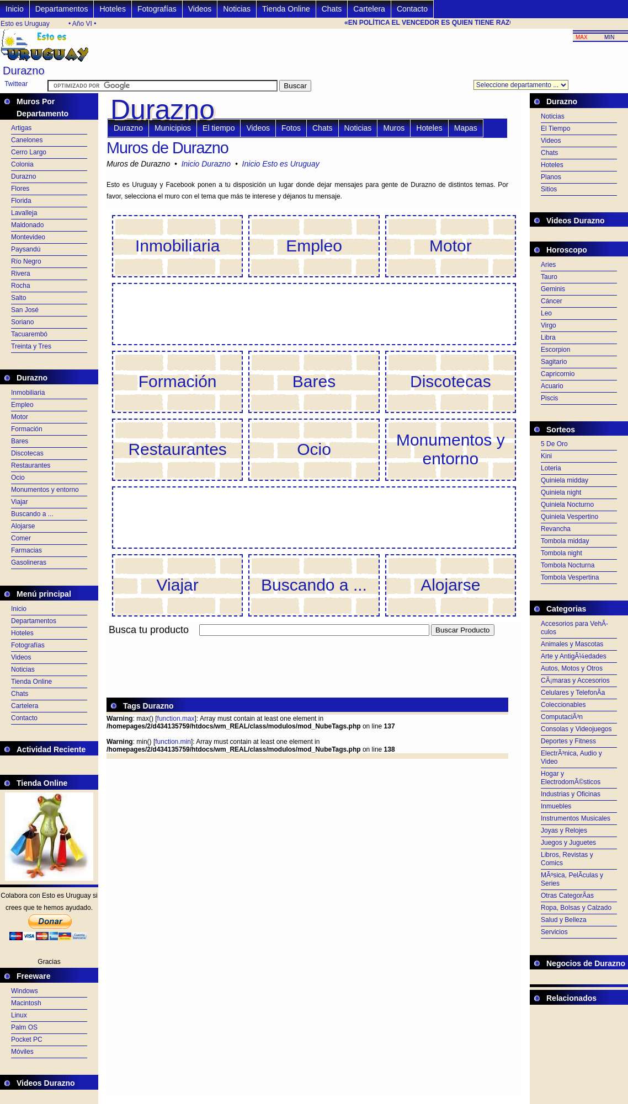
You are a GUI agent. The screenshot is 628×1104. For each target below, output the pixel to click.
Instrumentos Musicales (575, 818)
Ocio (18, 477)
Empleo (22, 405)
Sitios (549, 189)
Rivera (20, 273)
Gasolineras (28, 562)
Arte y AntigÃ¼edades (573, 656)
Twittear (16, 84)
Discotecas (27, 453)
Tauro (549, 277)
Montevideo (28, 237)
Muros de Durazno (167, 148)
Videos (200, 8)
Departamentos (61, 8)
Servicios (554, 932)
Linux (19, 1015)
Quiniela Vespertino (569, 517)
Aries (548, 265)
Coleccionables (563, 705)
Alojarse (23, 526)
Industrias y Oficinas (570, 794)
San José (25, 310)
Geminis (553, 289)
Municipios (173, 128)
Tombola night (561, 553)
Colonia (22, 164)
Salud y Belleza (564, 920)
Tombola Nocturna (567, 565)
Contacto (412, 8)
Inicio (15, 8)
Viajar (19, 502)
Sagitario (554, 362)
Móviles (22, 1051)
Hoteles (112, 8)
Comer (21, 538)
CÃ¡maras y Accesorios (575, 680)
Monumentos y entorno (45, 490)
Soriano (22, 322)
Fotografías (157, 8)
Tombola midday (565, 541)
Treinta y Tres (31, 346)
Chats (332, 8)
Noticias (237, 8)
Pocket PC (26, 1039)
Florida (21, 201)
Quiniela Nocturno (567, 504)
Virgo (548, 325)
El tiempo (219, 128)
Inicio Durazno (206, 163)
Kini (546, 456)
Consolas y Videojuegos (576, 729)
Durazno (23, 176)
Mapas (465, 128)
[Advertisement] (307, 642)
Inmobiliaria (28, 392)
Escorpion (555, 349)
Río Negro (26, 261)
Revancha (556, 529)
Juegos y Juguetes (568, 842)
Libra (548, 337)
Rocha (20, 286)
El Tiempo (555, 128)
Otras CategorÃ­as (567, 895)
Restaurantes (30, 465)
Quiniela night (561, 492)
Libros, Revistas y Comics (567, 859)
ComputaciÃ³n (562, 717)
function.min (173, 742)
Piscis (549, 398)
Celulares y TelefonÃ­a (573, 692)
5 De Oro (554, 444)
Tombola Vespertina (570, 577)
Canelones (26, 140)
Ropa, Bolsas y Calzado (576, 908)
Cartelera (369, 8)
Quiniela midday (564, 480)
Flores (20, 188)
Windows (24, 991)
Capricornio (557, 374)
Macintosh (26, 1003)
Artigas (21, 128)
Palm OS (24, 1027)
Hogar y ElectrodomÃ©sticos (570, 778)
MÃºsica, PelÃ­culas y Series (572, 879)
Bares (19, 441)
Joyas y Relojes (564, 830)
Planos (551, 177)
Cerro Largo (28, 152)
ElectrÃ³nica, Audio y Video (571, 757)
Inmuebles (556, 806)
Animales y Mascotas (572, 644)
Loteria (551, 468)
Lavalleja (24, 213)
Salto (18, 298)
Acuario (552, 386)
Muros (394, 128)
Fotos (291, 128)
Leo (546, 313)
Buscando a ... (32, 514)
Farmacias (26, 550)
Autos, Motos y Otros (572, 668)
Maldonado (27, 225)
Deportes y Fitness (568, 741)
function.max (176, 718)
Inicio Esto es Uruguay (281, 163)
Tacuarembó (29, 334)
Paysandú (25, 249)
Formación (26, 429)
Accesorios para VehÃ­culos (574, 628)
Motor (19, 417)
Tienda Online (286, 8)
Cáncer (551, 301)
